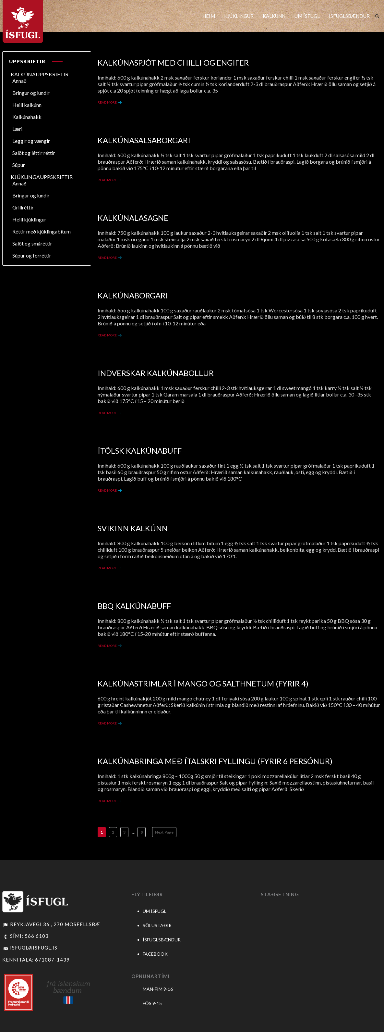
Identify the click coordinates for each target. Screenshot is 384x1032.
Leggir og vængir (31, 141)
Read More (107, 102)
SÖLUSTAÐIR (157, 925)
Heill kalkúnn (27, 105)
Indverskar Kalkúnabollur (156, 373)
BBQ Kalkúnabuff (134, 605)
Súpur (18, 165)
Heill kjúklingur (29, 219)
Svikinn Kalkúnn (133, 528)
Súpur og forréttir (31, 255)
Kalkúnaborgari (133, 295)
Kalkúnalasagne (133, 217)
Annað (19, 81)
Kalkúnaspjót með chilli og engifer (173, 62)
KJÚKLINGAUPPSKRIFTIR (42, 177)
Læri (17, 129)
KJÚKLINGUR (239, 16)
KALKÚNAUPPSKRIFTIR (39, 74)
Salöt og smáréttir (32, 243)
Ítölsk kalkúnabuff (140, 450)
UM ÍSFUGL (307, 16)
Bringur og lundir (31, 93)
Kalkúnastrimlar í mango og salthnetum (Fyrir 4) (203, 683)
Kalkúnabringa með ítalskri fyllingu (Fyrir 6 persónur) (215, 761)
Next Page (164, 832)
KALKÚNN (274, 16)
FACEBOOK (155, 954)
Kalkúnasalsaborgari (144, 140)
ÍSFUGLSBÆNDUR (349, 16)
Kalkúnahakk (27, 117)
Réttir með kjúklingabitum (41, 231)
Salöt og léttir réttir (33, 153)
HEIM (208, 16)
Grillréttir (23, 207)
